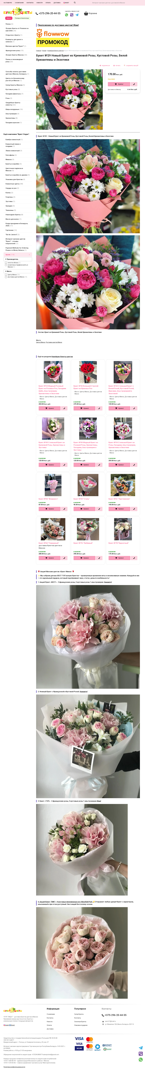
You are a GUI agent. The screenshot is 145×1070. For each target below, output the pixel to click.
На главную (8, 2)
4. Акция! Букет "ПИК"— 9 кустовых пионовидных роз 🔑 (66, 902)
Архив (44, 50)
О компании (19, 2)
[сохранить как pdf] (131, 65)
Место (9, 271)
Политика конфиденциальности (14, 1067)
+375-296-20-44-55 (48, 13)
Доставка (57, 2)
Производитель (12, 259)
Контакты (30, 2)
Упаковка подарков (80, 1025)
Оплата (48, 2)
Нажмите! (108, 582)
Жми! (99, 801)
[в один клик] (134, 84)
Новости (40, 2)
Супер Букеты (79, 1014)
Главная (38, 50)
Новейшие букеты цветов (55, 50)
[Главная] (13, 1013)
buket (66, 2)
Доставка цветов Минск (54, 342)
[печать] (117, 65)
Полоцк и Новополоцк (22, 18)
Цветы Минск (40, 342)
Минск (9, 18)
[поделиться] (104, 65)
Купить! (120, 84)
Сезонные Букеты (80, 1021)
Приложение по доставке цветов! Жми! (58, 25)
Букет (12, 1025)
